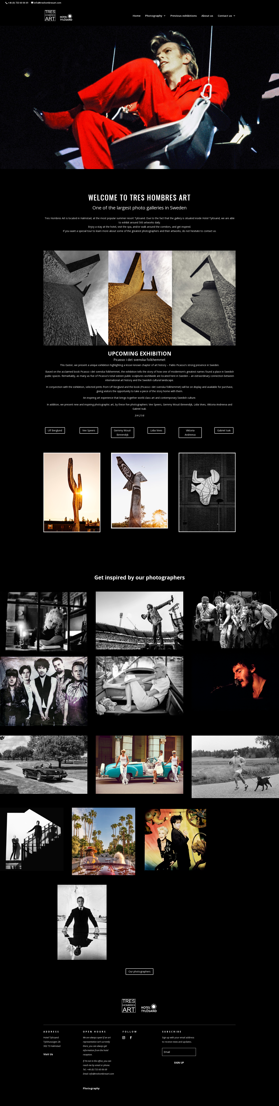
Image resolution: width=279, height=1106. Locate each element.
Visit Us (48, 1054)
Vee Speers (88, 430)
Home (137, 15)
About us (207, 15)
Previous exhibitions (183, 15)
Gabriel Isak (224, 430)
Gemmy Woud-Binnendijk (122, 432)
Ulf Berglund (55, 430)
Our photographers (139, 971)
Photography (153, 15)
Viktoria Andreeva (190, 432)
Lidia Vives (156, 430)
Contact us (225, 15)
